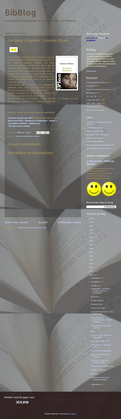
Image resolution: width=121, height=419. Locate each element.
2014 (91, 264)
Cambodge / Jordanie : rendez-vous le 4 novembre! (101, 291)
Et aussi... (95, 374)
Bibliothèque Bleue (94, 141)
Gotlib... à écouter (98, 370)
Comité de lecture (94, 128)
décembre (95, 278)
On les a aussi (92, 107)
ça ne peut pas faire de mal (98, 148)
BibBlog (20, 12)
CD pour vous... (97, 304)
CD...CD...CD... (92, 96)
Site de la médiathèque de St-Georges (99, 123)
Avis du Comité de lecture (27, 136)
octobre (94, 285)
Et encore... (95, 297)
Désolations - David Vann (102, 366)
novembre (95, 282)
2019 (91, 245)
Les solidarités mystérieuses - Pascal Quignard (101, 320)
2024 (91, 226)
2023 (91, 230)
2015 (91, 260)
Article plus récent (16, 222)
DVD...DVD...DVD (93, 103)
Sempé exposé (97, 300)
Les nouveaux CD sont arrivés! (100, 326)
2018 (91, 248)
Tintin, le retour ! (98, 308)
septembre (96, 384)
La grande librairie (94, 138)
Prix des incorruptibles (101, 351)
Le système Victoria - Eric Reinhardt (102, 313)
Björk (93, 331)
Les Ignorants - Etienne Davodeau (101, 336)
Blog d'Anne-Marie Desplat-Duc (100, 145)
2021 (91, 237)
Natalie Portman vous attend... (100, 355)
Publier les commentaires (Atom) (31, 227)
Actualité (90, 86)
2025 (91, 222)
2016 (91, 256)
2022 (91, 233)
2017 (91, 252)
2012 (91, 271)
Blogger (72, 414)
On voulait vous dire (95, 110)
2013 (91, 267)
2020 (91, 241)
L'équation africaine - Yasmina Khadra (100, 378)
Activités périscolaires (96, 82)
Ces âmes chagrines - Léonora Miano (100, 361)
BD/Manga (91, 93)
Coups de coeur (93, 100)
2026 (91, 218)
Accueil (42, 222)
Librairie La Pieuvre (94, 131)
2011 (91, 275)
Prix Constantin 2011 (100, 341)
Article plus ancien (69, 222)
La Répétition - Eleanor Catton (101, 346)
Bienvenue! (91, 71)
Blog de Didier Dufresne (97, 134)
